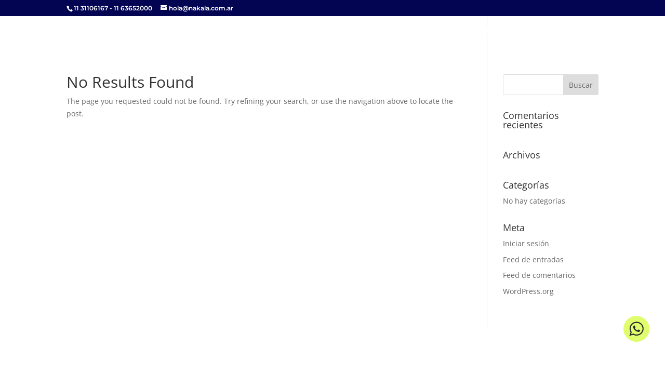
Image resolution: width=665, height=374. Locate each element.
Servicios (415, 30)
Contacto (577, 30)
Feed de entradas (533, 259)
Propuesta (472, 30)
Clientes (526, 30)
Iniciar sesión (526, 243)
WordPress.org (528, 291)
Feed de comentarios (539, 275)
